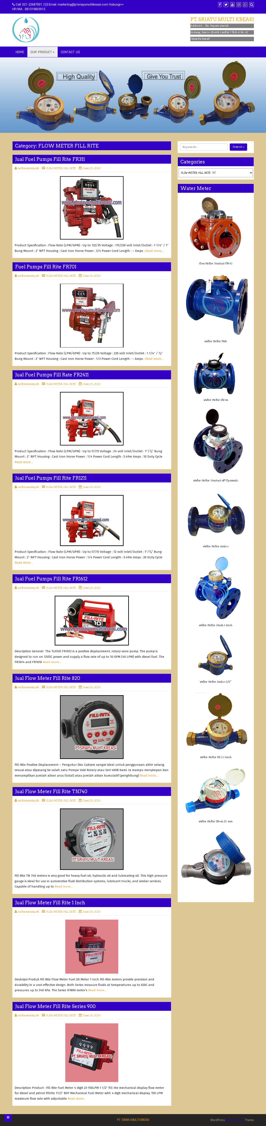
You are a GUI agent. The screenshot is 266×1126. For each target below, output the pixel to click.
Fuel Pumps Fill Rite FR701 (45, 266)
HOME (19, 52)
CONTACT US (70, 52)
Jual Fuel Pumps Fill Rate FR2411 (52, 374)
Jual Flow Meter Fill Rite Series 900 (55, 1006)
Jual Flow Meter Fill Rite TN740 (51, 791)
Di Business (235, 1120)
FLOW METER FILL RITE (61, 168)
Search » (238, 147)
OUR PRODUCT (41, 52)
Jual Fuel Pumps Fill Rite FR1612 (51, 578)
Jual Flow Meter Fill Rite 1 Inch (50, 902)
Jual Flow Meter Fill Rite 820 (47, 678)
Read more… (154, 251)
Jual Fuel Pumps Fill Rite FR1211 (50, 478)
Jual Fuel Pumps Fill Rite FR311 (50, 159)
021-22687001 (32, 4)
